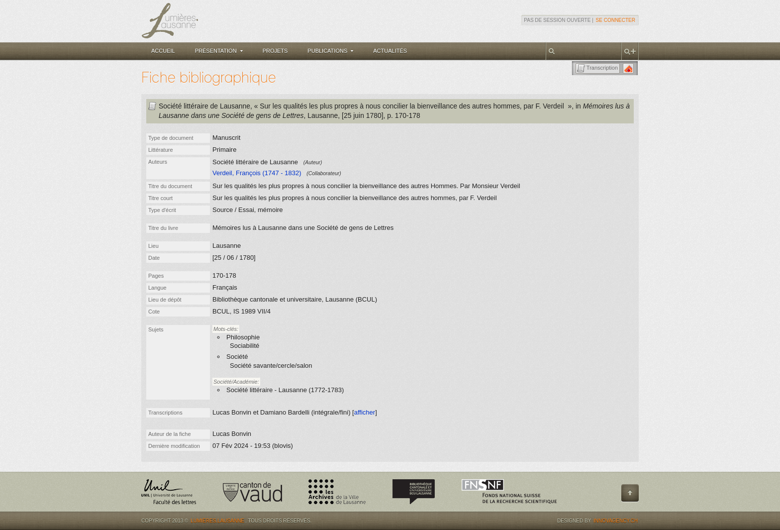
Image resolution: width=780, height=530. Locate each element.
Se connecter (615, 20)
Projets (275, 51)
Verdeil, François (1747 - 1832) (256, 173)
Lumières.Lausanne (217, 521)
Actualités (390, 51)
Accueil (163, 51)
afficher (364, 412)
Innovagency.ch (615, 521)
